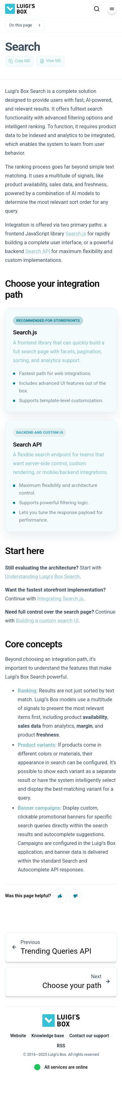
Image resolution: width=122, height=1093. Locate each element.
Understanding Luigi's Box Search (42, 577)
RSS (61, 1045)
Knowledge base (48, 1035)
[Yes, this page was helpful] (60, 896)
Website (18, 1035)
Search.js (75, 234)
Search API (37, 251)
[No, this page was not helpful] (75, 896)
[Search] (97, 9)
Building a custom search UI (47, 621)
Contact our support (89, 1035)
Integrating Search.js (60, 599)
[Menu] (112, 9)
